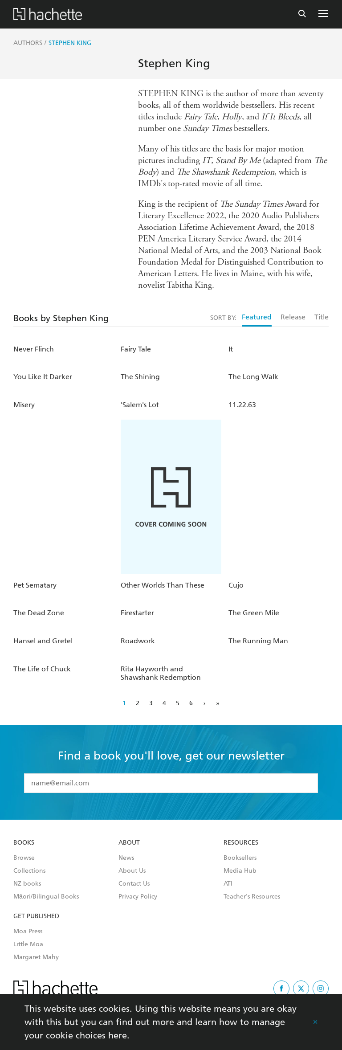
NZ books (27, 884)
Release (293, 317)
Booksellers (240, 858)
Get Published (36, 916)
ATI (228, 884)
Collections (29, 871)
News (126, 858)
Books (23, 843)
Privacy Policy (137, 897)
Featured (257, 317)
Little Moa (28, 944)
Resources (241, 843)
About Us (132, 871)
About (129, 843)
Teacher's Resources (252, 897)
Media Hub (240, 871)
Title (321, 317)
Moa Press (27, 931)
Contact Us (134, 884)
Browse (24, 858)
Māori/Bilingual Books (46, 897)
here (117, 1035)
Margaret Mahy (36, 957)
